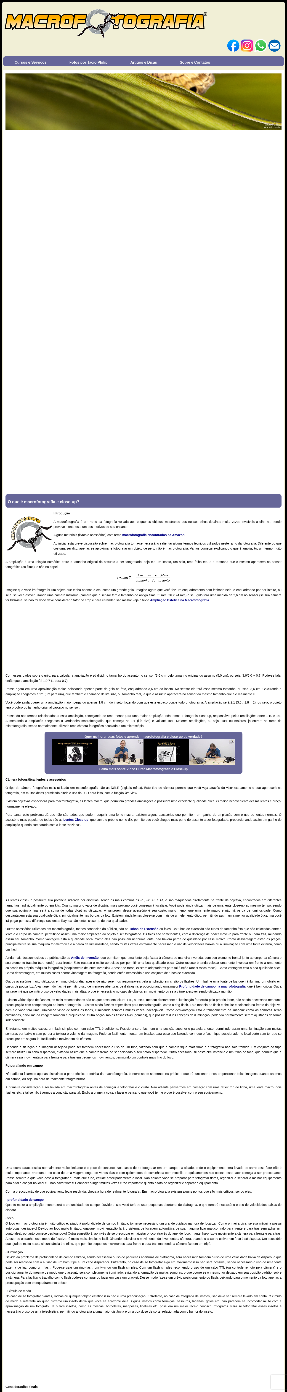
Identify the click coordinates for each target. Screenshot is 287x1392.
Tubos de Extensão (143, 929)
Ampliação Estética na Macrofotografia (179, 600)
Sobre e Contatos (195, 62)
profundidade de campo (26, 1200)
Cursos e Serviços (31, 62)
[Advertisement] (143, 638)
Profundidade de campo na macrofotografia (212, 986)
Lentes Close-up (75, 819)
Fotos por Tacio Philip (88, 62)
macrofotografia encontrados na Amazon (153, 535)
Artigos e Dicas (143, 62)
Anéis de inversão (85, 957)
